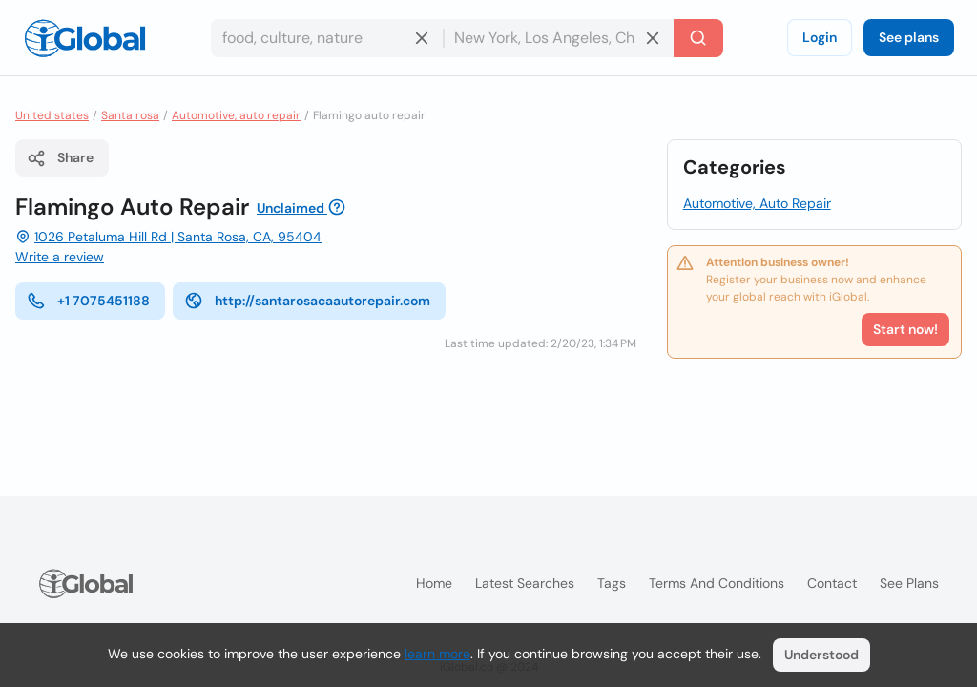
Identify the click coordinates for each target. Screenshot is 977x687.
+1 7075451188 (88, 300)
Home (434, 583)
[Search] (698, 38)
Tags (611, 583)
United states (52, 115)
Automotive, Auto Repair (757, 203)
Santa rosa (130, 115)
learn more (437, 653)
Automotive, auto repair (236, 115)
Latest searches (524, 583)
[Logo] (85, 38)
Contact (832, 583)
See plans (909, 37)
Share (60, 158)
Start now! (905, 329)
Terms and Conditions (716, 583)
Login (819, 37)
